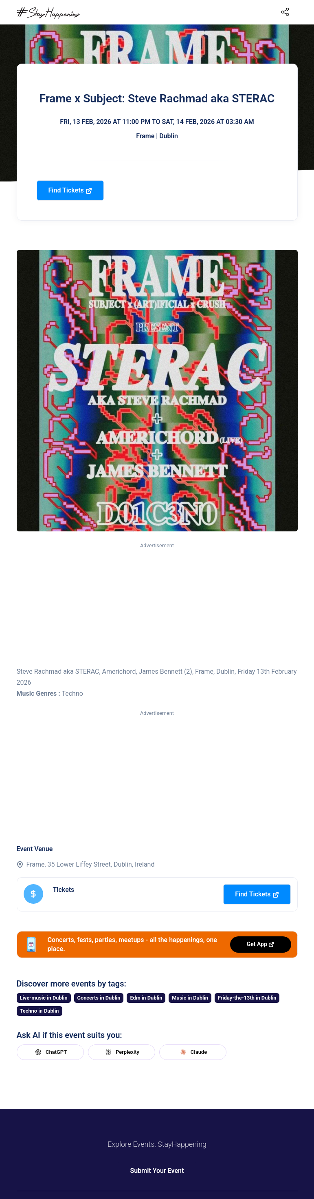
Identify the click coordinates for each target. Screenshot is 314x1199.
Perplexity (121, 1052)
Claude (192, 1052)
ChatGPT (50, 1052)
